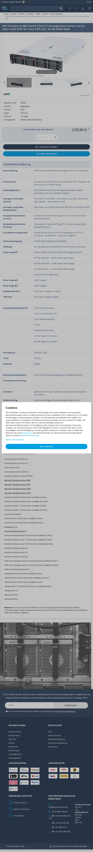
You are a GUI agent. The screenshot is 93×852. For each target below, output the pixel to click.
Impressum (27, 433)
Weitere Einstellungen (15, 439)
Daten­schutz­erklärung (29, 435)
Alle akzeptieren (46, 446)
